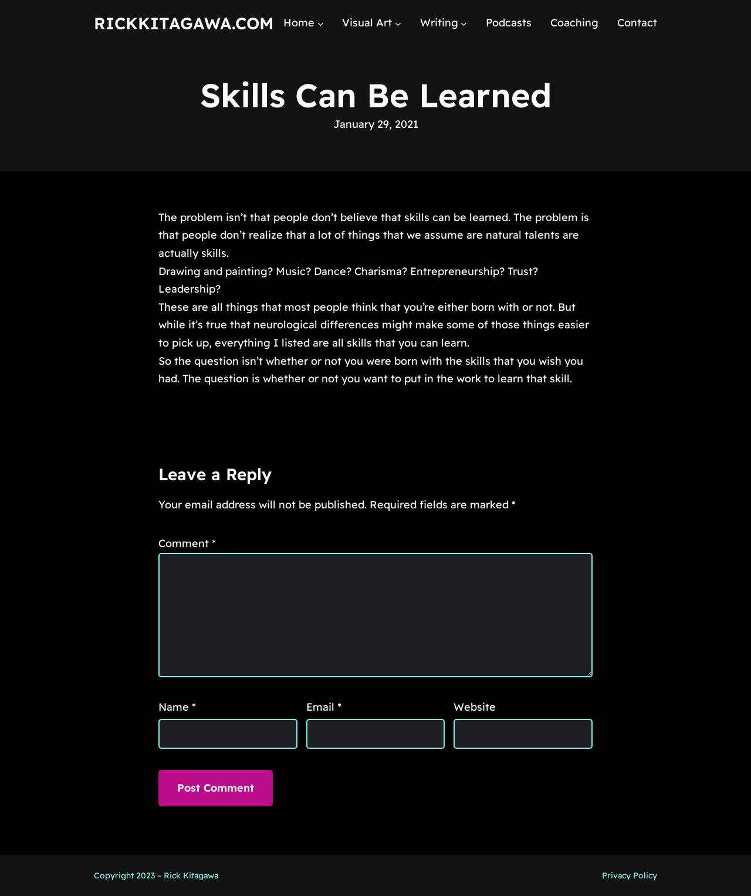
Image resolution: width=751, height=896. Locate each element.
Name (177, 707)
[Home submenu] (320, 23)
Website (475, 707)
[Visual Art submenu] (398, 23)
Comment (187, 543)
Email (323, 707)
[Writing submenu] (464, 23)
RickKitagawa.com (183, 23)
